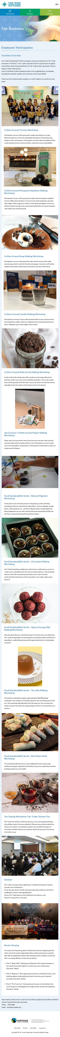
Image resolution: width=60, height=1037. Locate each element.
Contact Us (42, 1028)
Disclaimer (33, 1028)
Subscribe (50, 14)
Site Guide (17, 1028)
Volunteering (10, 14)
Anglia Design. (44, 1032)
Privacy (25, 1028)
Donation (30, 14)
